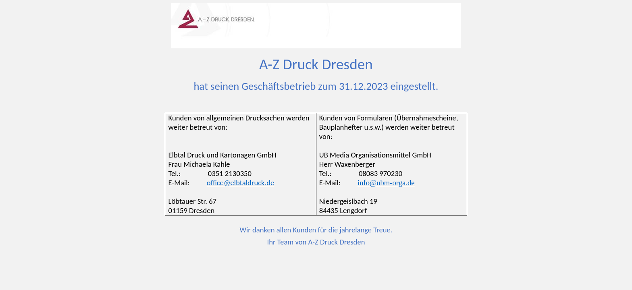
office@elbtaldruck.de (240, 182)
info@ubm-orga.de (386, 182)
